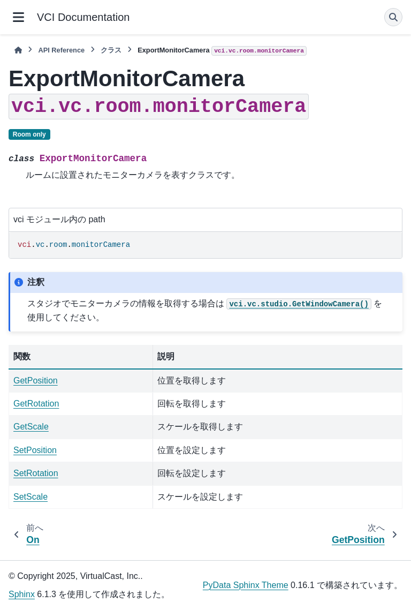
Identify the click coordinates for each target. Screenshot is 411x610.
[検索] (393, 17)
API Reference (61, 50)
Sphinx (22, 594)
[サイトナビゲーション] (18, 17)
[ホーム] (18, 50)
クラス (111, 50)
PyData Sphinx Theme (245, 585)
